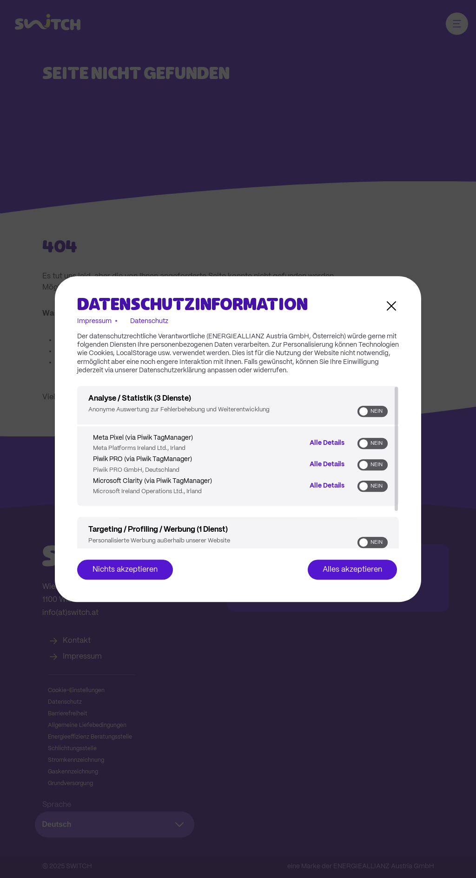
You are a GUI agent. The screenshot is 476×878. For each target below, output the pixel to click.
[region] (238, 467)
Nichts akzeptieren (125, 569)
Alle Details (327, 442)
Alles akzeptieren (352, 569)
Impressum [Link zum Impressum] (94, 321)
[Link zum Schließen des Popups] (391, 305)
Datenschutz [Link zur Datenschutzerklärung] (149, 321)
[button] (363, 411)
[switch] (372, 411)
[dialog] (238, 439)
